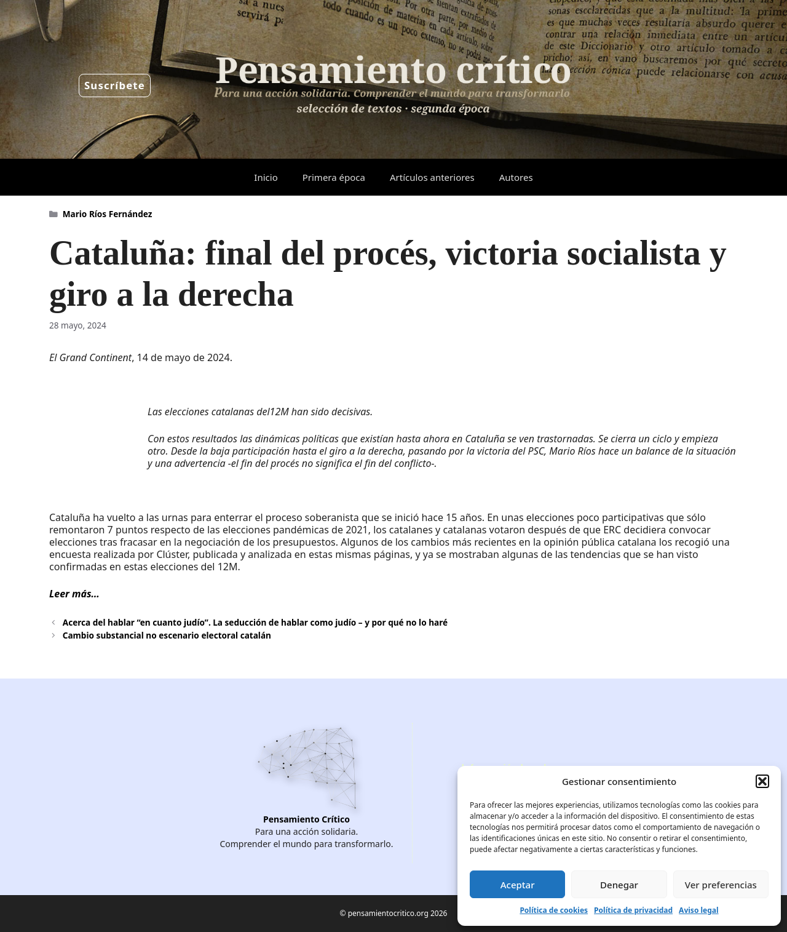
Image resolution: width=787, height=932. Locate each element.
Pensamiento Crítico (306, 819)
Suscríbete (114, 85)
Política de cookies (554, 910)
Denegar (619, 884)
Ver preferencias (721, 884)
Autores (516, 177)
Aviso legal (698, 910)
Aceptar (517, 884)
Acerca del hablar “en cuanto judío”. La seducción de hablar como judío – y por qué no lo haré (255, 622)
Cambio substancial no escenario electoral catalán (167, 635)
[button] (762, 781)
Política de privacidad (633, 910)
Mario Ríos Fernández (107, 214)
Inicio (265, 177)
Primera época (334, 177)
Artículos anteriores (432, 177)
